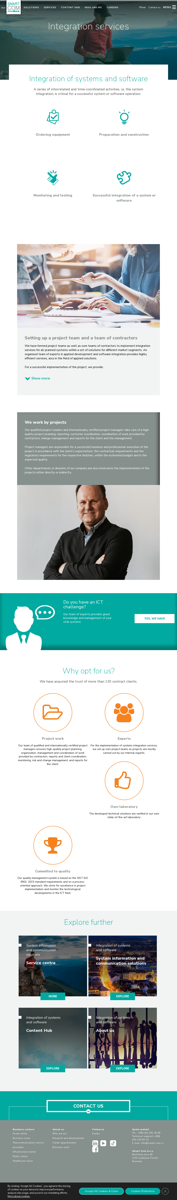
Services (50, 7)
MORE (53, 996)
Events (96, 1133)
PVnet (142, 7)
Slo (3, 7)
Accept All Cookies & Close (101, 1191)
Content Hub (70, 7)
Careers (112, 7)
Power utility (20, 1133)
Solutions (31, 7)
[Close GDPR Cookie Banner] (165, 1191)
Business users (21, 1138)
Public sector (20, 1156)
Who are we (93, 7)
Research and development (68, 1138)
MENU (167, 7)
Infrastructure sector (24, 1151)
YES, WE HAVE (154, 618)
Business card (60, 1147)
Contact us (154, 7)
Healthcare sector (23, 1160)
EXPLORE (122, 996)
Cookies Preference (143, 1191)
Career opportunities (64, 1142)
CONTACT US (88, 1107)
